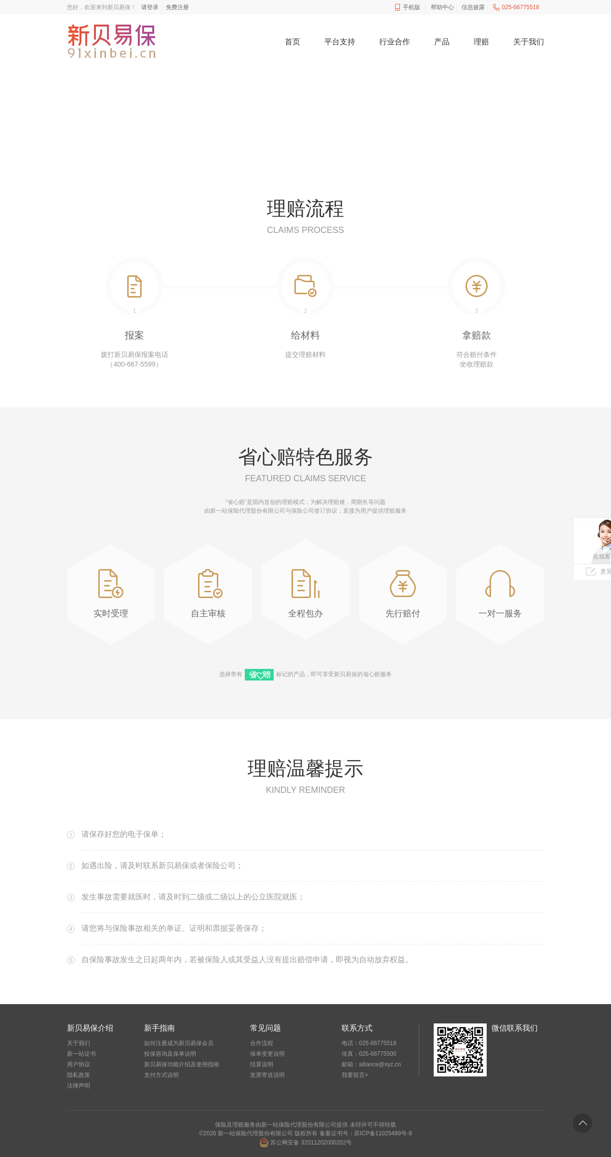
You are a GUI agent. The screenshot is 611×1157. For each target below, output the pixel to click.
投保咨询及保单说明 (170, 1053)
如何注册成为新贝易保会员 (178, 1043)
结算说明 (261, 1064)
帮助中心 (442, 7)
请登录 (150, 7)
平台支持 (339, 42)
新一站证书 (81, 1053)
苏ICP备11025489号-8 (383, 1133)
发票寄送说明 (267, 1075)
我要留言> (355, 1075)
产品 (442, 42)
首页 (292, 42)
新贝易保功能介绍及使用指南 (181, 1064)
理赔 (481, 42)
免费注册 (177, 7)
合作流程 (261, 1043)
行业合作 (394, 42)
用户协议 (78, 1064)
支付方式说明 (161, 1075)
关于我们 (528, 42)
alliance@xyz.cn (380, 1064)
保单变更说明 (267, 1053)
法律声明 (78, 1085)
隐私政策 (78, 1075)
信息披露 (473, 7)
